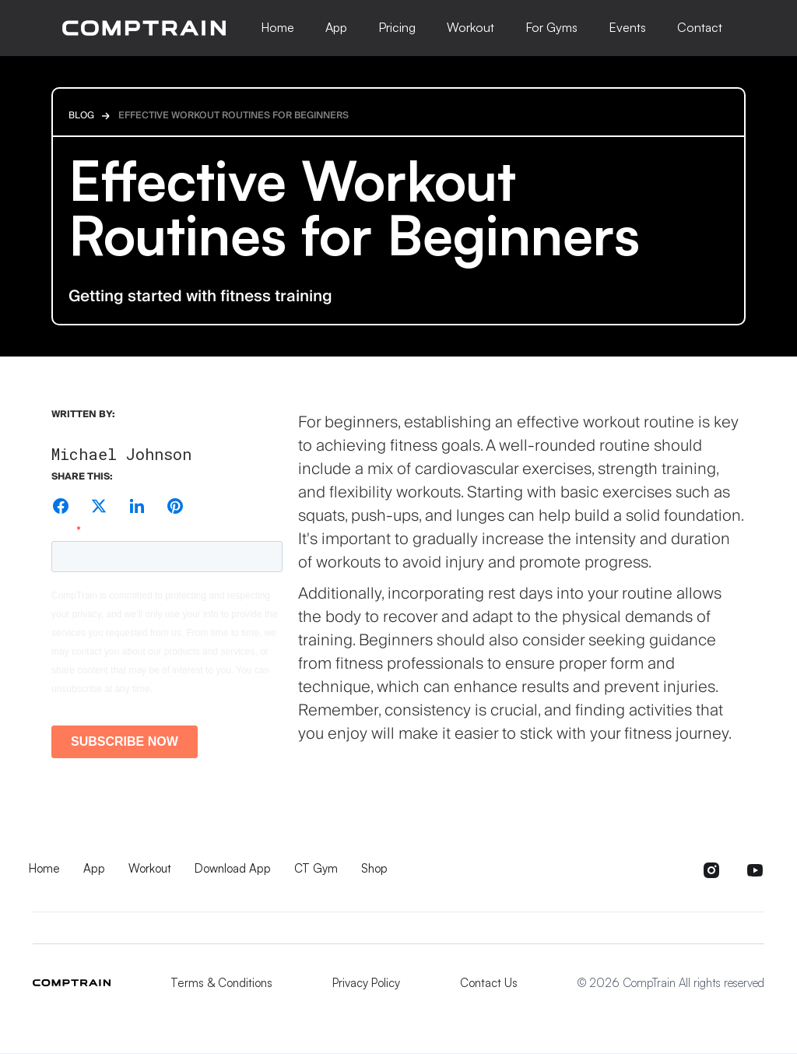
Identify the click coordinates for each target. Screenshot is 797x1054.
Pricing (397, 27)
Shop (374, 868)
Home (277, 27)
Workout (470, 27)
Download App (233, 868)
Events (627, 27)
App (336, 27)
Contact (699, 27)
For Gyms (551, 27)
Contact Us (489, 982)
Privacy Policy (366, 982)
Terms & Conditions (221, 982)
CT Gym (316, 868)
